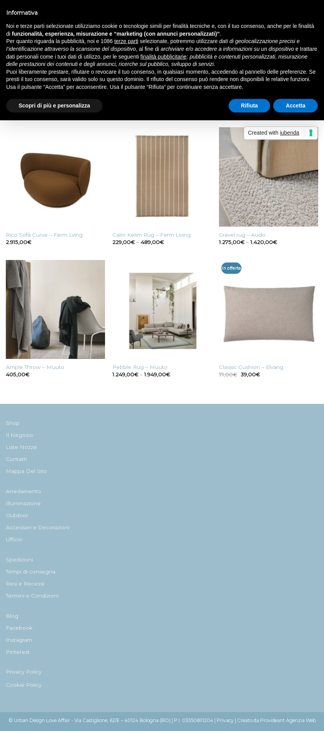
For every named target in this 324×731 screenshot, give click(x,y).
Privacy (225, 720)
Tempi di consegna (30, 571)
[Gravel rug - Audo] (268, 177)
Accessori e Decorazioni (37, 527)
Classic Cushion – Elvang (251, 367)
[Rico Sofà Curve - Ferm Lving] (55, 177)
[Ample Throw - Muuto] (55, 309)
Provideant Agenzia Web (288, 720)
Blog (12, 616)
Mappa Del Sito (26, 471)
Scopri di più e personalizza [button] (54, 105)
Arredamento (23, 491)
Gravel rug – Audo (242, 235)
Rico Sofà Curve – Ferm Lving (44, 235)
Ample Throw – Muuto (35, 367)
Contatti (16, 459)
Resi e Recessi (25, 583)
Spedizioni (19, 559)
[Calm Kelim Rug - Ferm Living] (162, 177)
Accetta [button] (295, 105)
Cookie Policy (23, 685)
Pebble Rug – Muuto (139, 367)
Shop (13, 423)
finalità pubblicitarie (163, 57)
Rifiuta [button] (249, 105)
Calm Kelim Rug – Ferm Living (151, 235)
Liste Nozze (21, 447)
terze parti (126, 41)
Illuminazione (23, 503)
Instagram (19, 640)
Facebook (19, 628)
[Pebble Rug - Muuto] (162, 309)
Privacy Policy (23, 672)
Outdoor (17, 515)
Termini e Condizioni (32, 595)
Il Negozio (19, 435)
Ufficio (14, 539)
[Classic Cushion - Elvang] (268, 309)
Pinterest (18, 652)
